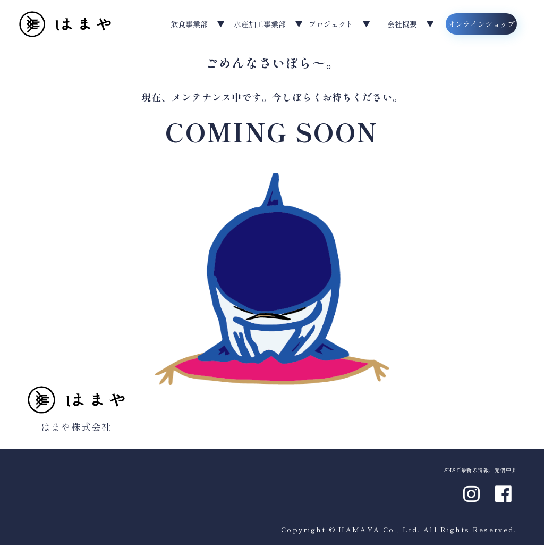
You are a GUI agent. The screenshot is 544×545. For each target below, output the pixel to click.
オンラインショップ (481, 24)
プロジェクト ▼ (339, 24)
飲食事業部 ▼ (198, 24)
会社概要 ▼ (410, 24)
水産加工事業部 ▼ (268, 24)
